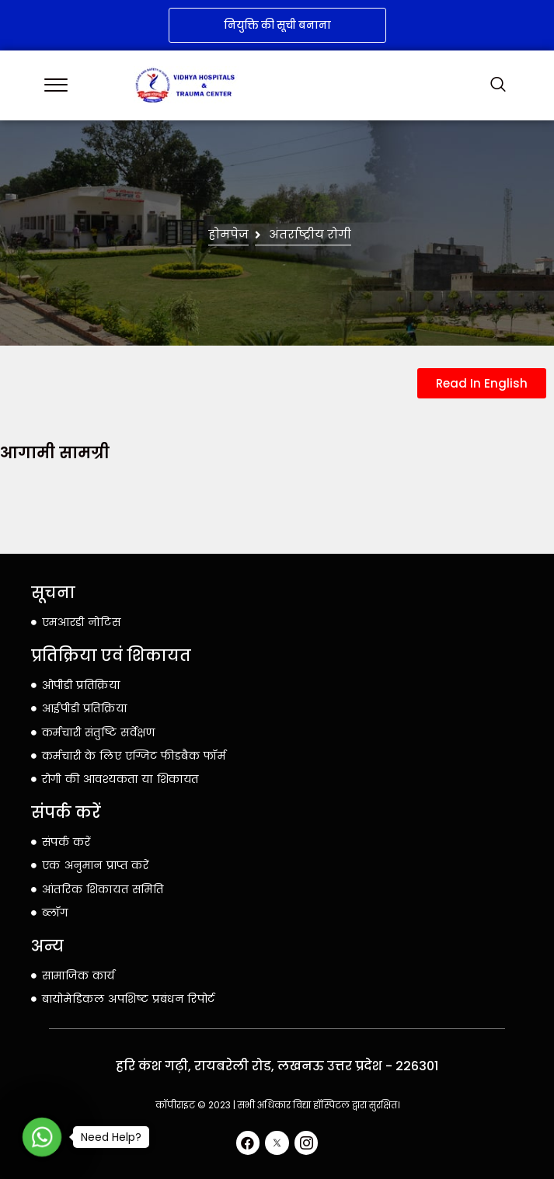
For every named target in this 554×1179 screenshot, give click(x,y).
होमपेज (228, 234)
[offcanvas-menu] (56, 85)
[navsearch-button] (498, 85)
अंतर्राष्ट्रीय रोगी (310, 234)
